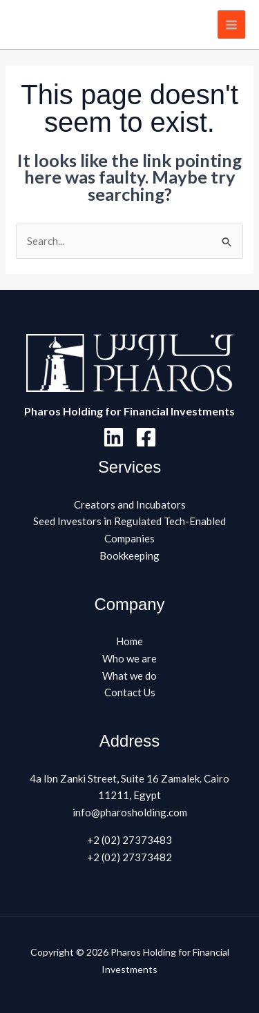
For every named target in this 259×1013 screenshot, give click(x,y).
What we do (129, 675)
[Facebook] (146, 437)
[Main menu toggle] (232, 24)
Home (129, 641)
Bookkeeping (129, 555)
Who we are (129, 658)
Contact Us (129, 692)
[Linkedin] (113, 437)
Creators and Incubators (130, 504)
